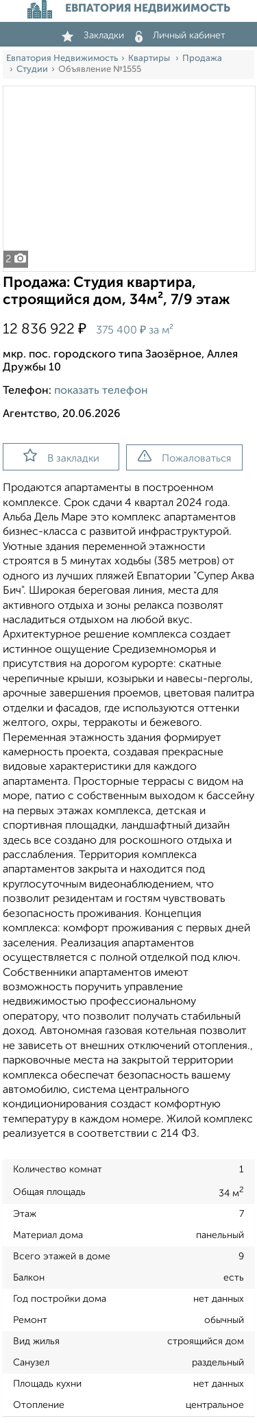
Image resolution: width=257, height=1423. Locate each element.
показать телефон (101, 391)
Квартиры (150, 58)
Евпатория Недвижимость (62, 58)
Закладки (93, 35)
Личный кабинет (180, 35)
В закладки (61, 456)
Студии (32, 69)
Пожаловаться (184, 457)
